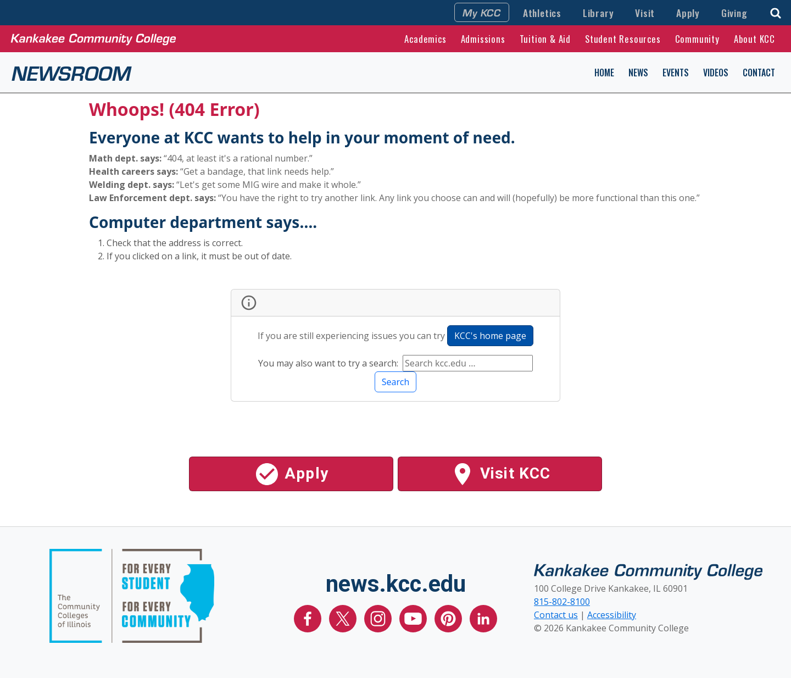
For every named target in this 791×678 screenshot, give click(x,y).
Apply (688, 12)
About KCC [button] (754, 39)
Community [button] (697, 39)
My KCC (482, 12)
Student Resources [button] (623, 39)
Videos (715, 72)
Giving (734, 12)
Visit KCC (500, 474)
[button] (775, 12)
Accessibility (611, 615)
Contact (759, 72)
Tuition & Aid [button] (545, 39)
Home (604, 72)
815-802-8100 (562, 602)
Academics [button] (425, 39)
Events (675, 72)
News (638, 72)
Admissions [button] (483, 39)
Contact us (556, 615)
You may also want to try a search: (329, 363)
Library (598, 12)
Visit (645, 12)
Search (396, 382)
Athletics (542, 12)
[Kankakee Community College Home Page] (93, 38)
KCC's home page (490, 336)
